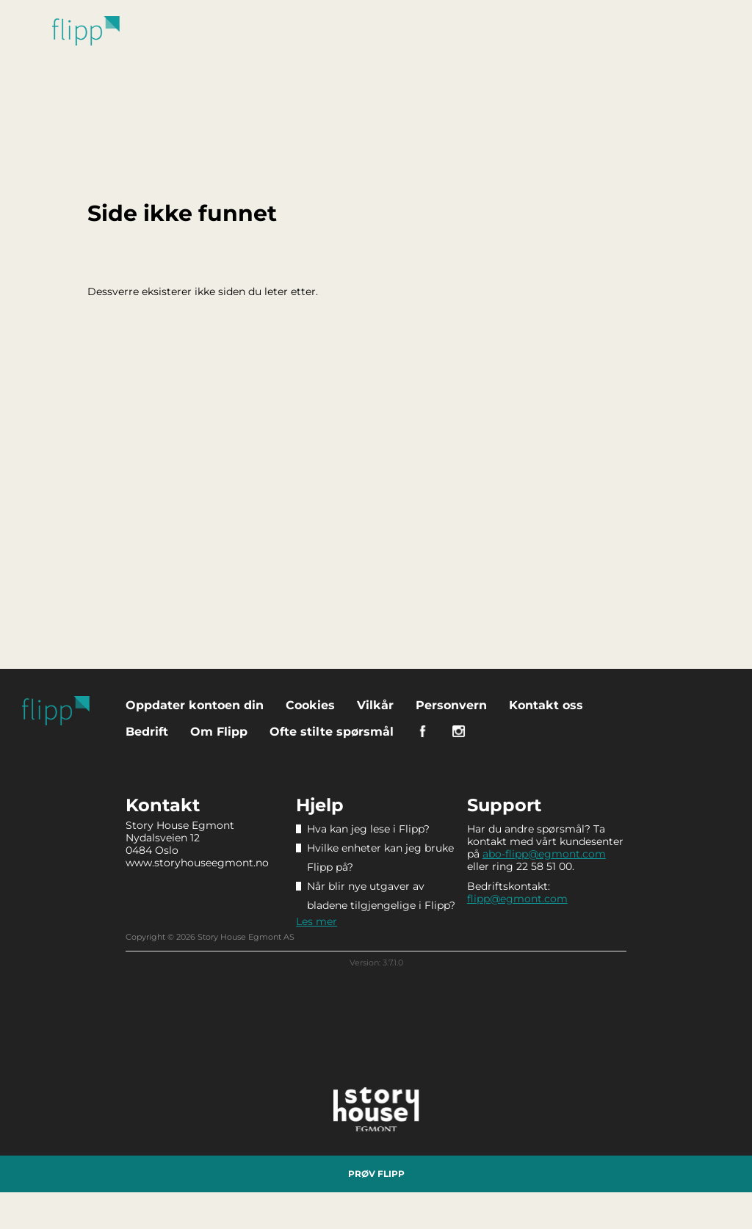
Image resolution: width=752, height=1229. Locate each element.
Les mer (316, 921)
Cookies (310, 705)
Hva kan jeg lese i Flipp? (368, 828)
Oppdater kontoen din (195, 705)
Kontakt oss (546, 705)
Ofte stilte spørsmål (332, 732)
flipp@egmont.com (517, 898)
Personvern (451, 705)
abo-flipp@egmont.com (544, 853)
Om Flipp (218, 732)
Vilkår (375, 705)
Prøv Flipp (376, 1173)
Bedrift (147, 732)
